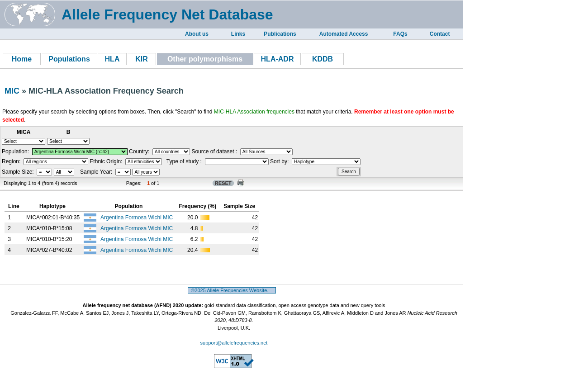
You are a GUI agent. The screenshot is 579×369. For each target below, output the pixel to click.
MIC (12, 90)
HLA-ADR (277, 59)
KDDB (322, 59)
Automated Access (343, 34)
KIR (141, 59)
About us (197, 34)
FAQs (400, 34)
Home (22, 59)
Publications (280, 34)
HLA (112, 59)
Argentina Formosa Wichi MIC (137, 217)
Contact (440, 34)
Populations (69, 59)
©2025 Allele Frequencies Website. (231, 290)
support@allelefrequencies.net (234, 342)
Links (238, 34)
